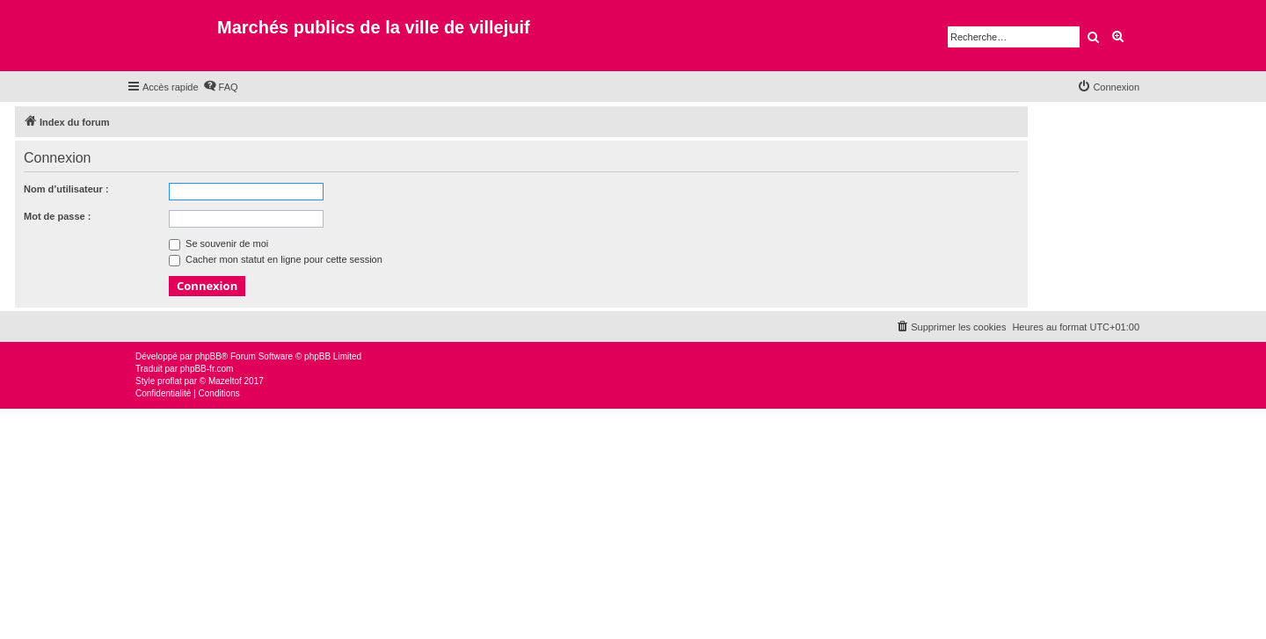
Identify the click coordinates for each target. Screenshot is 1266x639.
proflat (169, 381)
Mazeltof (225, 381)
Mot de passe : (57, 216)
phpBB (208, 356)
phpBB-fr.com (207, 369)
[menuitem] (220, 87)
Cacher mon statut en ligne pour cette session (275, 259)
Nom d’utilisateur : (66, 189)
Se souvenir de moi (218, 243)
